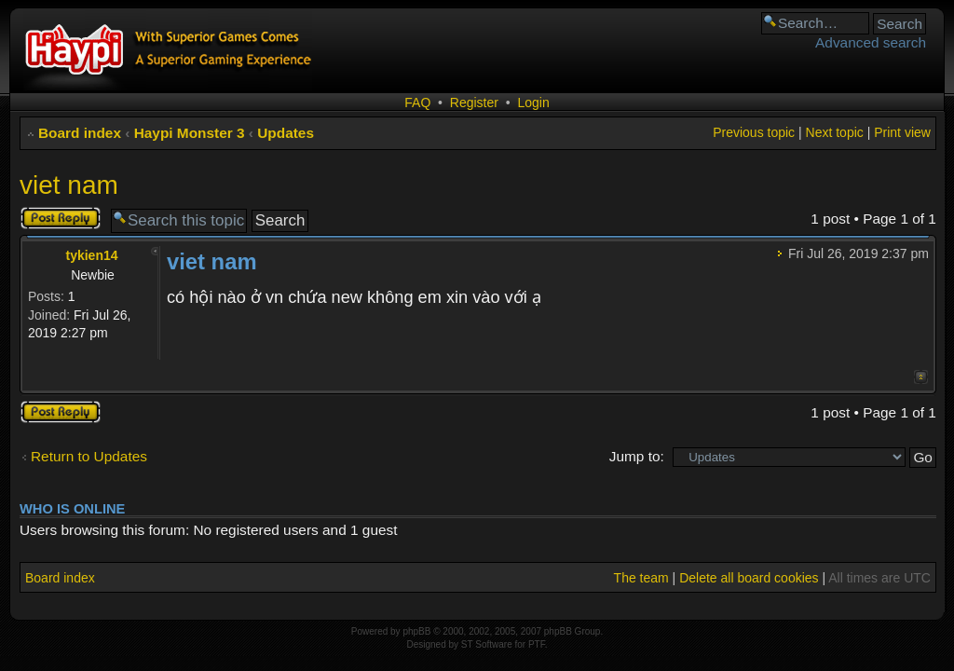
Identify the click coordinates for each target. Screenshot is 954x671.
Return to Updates (89, 456)
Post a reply (61, 218)
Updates (285, 133)
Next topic (835, 132)
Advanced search (870, 42)
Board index (79, 133)
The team (641, 577)
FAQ (417, 102)
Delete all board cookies (748, 577)
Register (474, 102)
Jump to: (636, 456)
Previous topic (754, 132)
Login (533, 102)
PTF (536, 644)
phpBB (416, 631)
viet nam (69, 185)
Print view (902, 132)
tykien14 (91, 255)
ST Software (486, 644)
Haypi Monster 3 (189, 133)
